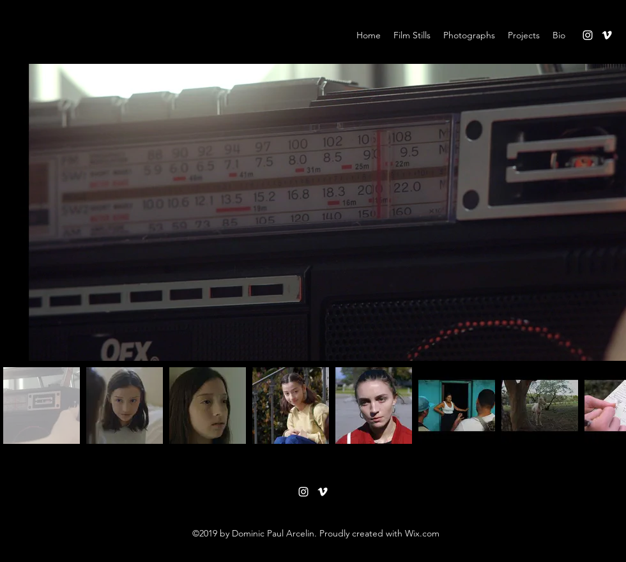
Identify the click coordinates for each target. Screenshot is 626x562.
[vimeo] (606, 35)
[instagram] (587, 35)
